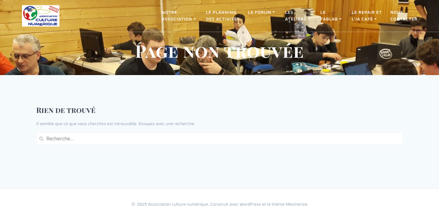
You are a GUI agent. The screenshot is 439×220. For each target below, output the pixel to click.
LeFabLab (329, 15)
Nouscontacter (403, 15)
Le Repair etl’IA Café (367, 15)
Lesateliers (296, 15)
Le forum (259, 12)
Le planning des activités (223, 15)
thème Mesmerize (289, 204)
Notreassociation (177, 15)
